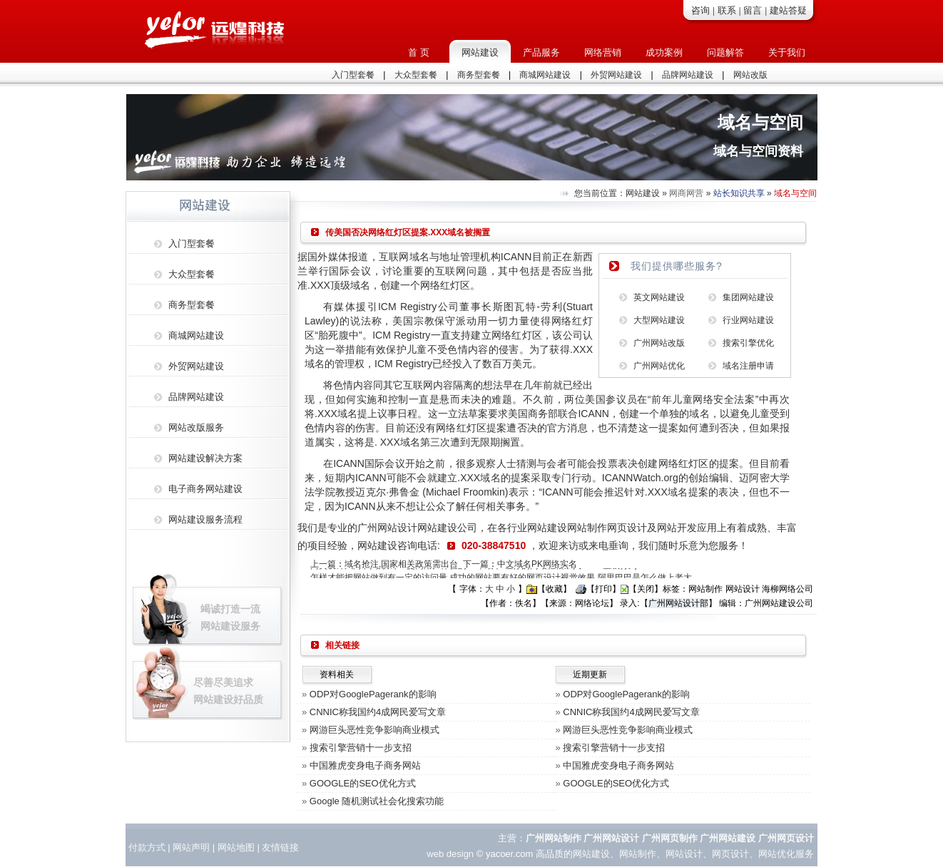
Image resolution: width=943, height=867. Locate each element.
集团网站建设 (748, 297)
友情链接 (280, 847)
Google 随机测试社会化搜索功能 (377, 801)
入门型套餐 (353, 75)
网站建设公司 (447, 527)
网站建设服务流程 (205, 519)
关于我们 (786, 52)
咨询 (700, 10)
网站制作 (587, 527)
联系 (727, 10)
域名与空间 (795, 193)
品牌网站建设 (687, 75)
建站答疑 (788, 10)
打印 (603, 589)
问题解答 (725, 52)
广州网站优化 (659, 366)
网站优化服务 (786, 853)
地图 (245, 847)
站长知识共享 (739, 193)
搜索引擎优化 (748, 343)
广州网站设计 (387, 527)
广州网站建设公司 (779, 603)
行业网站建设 (748, 320)
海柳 (770, 589)
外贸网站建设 (616, 75)
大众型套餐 (415, 75)
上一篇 (323, 564)
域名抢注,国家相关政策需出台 (401, 564)
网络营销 (602, 52)
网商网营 (686, 193)
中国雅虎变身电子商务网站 (365, 765)
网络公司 (796, 589)
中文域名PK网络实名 (537, 564)
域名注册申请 (748, 366)
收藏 (554, 589)
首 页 (418, 52)
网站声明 (191, 847)
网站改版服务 (196, 427)
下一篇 (476, 564)
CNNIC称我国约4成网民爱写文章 (378, 712)
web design (450, 853)
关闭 (645, 589)
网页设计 (627, 527)
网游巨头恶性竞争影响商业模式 (374, 729)
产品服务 (541, 52)
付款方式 (146, 847)
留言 (752, 10)
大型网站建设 (659, 320)
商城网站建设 (545, 75)
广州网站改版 (659, 343)
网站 (227, 847)
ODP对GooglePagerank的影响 (373, 694)
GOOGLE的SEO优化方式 (363, 783)
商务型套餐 (478, 75)
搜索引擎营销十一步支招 (361, 747)
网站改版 (750, 75)
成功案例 (664, 52)
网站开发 (677, 527)
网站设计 (684, 853)
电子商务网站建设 (205, 488)
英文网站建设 (659, 297)
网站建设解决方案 (205, 458)
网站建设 (480, 52)
